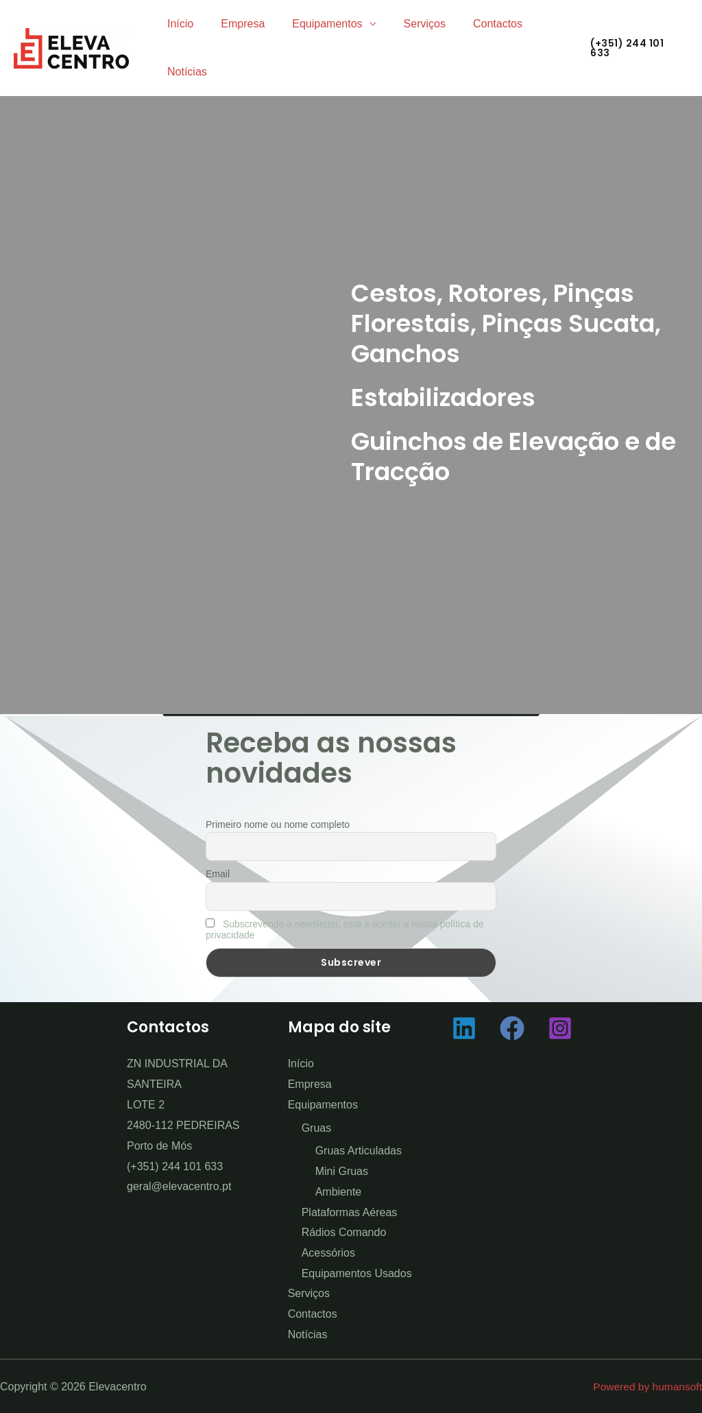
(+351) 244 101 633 (175, 1166)
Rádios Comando (344, 1232)
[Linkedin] (464, 1028)
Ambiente (338, 1192)
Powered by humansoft (646, 1386)
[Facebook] (512, 1028)
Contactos (473, 23)
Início (178, 23)
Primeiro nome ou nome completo (278, 824)
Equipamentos (313, 23)
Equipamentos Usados (357, 1273)
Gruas (317, 1127)
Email (218, 873)
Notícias (184, 72)
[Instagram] (560, 1028)
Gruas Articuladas (358, 1150)
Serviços (405, 23)
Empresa (234, 23)
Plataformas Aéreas (350, 1212)
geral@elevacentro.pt (179, 1186)
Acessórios (328, 1253)
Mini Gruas (341, 1171)
